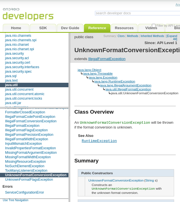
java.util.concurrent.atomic (24, 94)
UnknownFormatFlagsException (29, 180)
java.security (14, 54)
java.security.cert (17, 63)
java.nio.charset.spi (19, 49)
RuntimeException (99, 140)
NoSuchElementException (24, 166)
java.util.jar (13, 103)
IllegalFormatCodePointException (30, 117)
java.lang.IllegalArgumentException (126, 85)
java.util (11, 85)
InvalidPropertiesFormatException (30, 148)
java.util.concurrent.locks (23, 98)
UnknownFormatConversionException (35, 175)
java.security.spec (18, 72)
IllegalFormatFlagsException (26, 130)
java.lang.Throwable (98, 73)
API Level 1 (167, 43)
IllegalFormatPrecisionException (29, 135)
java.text (11, 80)
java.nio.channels (18, 36)
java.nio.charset (17, 45)
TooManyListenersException (26, 171)
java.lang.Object (89, 70)
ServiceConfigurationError (24, 192)
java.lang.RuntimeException (114, 81)
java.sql (11, 76)
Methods (132, 36)
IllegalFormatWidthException (26, 139)
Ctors (121, 36)
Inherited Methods (152, 36)
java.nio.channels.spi (20, 40)
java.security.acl (17, 58)
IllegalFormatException (22, 126)
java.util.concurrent (19, 89)
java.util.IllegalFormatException (128, 89)
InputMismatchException (23, 144)
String (149, 180)
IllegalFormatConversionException (31, 121)
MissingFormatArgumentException (31, 153)
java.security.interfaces (22, 67)
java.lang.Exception (103, 77)
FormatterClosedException (25, 112)
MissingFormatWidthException (28, 157)
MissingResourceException (25, 162)
